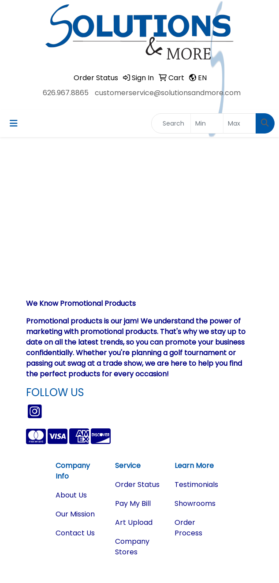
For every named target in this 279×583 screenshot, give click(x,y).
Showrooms (195, 503)
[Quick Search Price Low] (206, 123)
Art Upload (134, 522)
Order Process (188, 527)
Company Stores (132, 546)
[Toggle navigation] (13, 123)
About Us (71, 495)
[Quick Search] (171, 123)
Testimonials (196, 484)
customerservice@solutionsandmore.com (168, 93)
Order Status (137, 484)
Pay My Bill (133, 503)
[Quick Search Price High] (239, 123)
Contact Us (75, 533)
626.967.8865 (66, 93)
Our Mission (75, 514)
